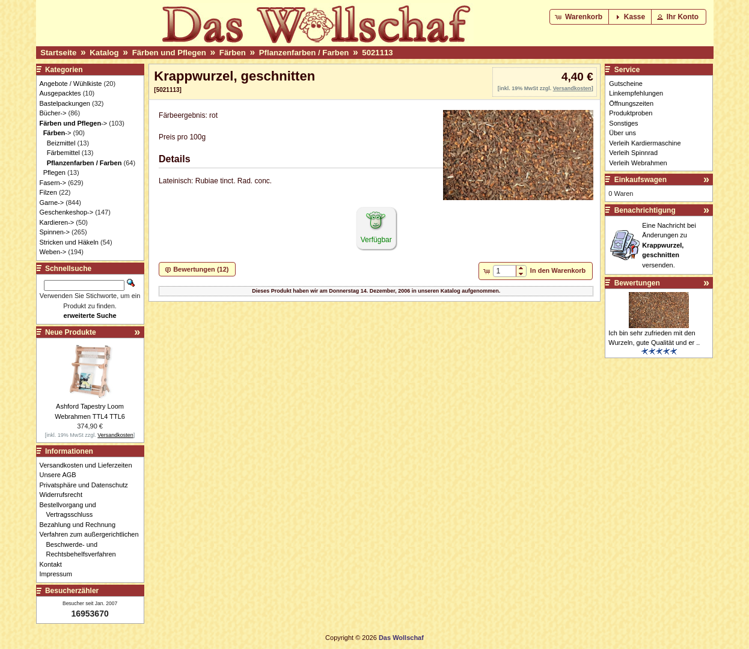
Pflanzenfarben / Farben (304, 52)
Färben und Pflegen (169, 52)
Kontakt (54, 564)
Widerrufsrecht (64, 494)
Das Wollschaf (401, 637)
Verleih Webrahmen (638, 162)
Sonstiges (623, 123)
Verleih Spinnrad (633, 152)
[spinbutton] (505, 271)
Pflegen (54, 172)
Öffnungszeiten (631, 103)
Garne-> (52, 202)
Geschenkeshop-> (67, 212)
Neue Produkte (70, 332)
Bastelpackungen (65, 103)
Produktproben (630, 113)
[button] (579, 17)
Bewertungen (637, 283)
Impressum (59, 573)
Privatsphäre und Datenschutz (87, 485)
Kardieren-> (57, 222)
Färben (232, 52)
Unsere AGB (61, 474)
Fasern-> (53, 182)
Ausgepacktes (60, 93)
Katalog (104, 52)
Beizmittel (61, 143)
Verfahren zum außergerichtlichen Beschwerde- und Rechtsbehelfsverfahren (92, 544)
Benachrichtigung (645, 210)
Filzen (48, 192)
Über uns (622, 132)
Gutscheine (626, 83)
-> (74, 123)
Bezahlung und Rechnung (81, 524)
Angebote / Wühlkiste (71, 83)
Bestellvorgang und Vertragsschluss (71, 510)
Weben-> (53, 251)
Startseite (58, 52)
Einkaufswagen (640, 179)
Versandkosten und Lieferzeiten (89, 465)
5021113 (377, 52)
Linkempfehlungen (636, 93)
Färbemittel (63, 152)
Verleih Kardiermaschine (644, 143)
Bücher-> (53, 113)
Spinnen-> (55, 232)
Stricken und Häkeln (69, 242)
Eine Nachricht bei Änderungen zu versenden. (669, 245)
